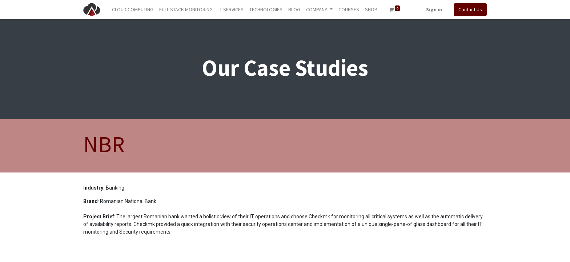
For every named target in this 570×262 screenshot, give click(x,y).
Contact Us (470, 9)
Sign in (434, 9)
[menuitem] (132, 9)
